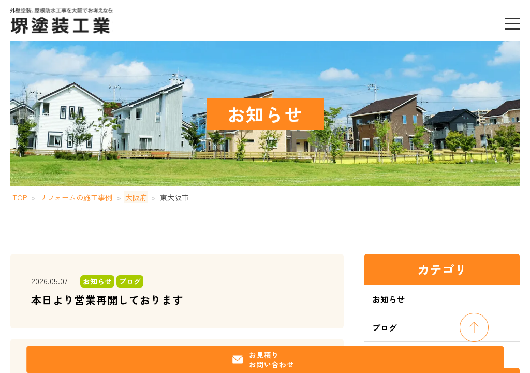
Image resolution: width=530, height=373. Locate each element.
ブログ (384, 327)
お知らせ (388, 299)
